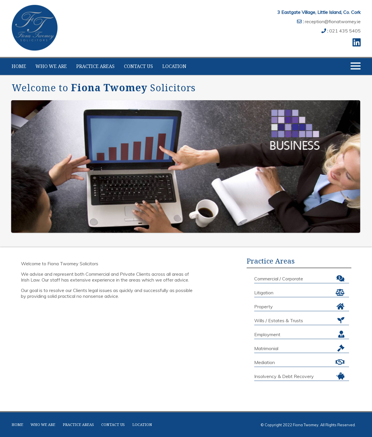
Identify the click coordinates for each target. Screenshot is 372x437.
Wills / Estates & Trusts (299, 320)
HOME (19, 66)
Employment (299, 334)
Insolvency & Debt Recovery (299, 375)
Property (299, 306)
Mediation (299, 362)
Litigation (299, 292)
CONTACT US (138, 66)
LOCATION (174, 66)
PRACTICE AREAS (95, 66)
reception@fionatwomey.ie (333, 20)
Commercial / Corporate (299, 278)
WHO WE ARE (51, 66)
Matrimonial (299, 348)
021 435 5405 (345, 30)
